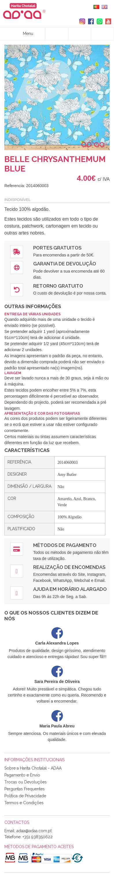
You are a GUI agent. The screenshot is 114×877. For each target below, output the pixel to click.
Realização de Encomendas (69, 567)
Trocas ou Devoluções (25, 782)
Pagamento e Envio (22, 775)
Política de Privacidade (25, 796)
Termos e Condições (24, 802)
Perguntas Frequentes (24, 789)
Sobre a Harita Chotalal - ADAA (32, 768)
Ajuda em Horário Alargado (70, 589)
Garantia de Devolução (64, 264)
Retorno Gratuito (58, 286)
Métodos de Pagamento (64, 545)
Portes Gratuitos (57, 248)
